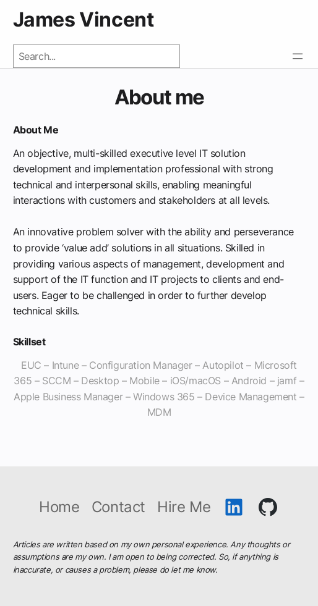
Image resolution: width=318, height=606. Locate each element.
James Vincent (83, 19)
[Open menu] (297, 56)
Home (59, 507)
